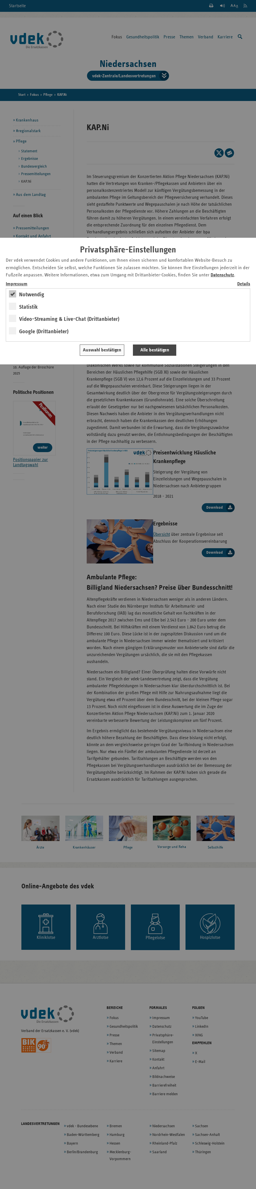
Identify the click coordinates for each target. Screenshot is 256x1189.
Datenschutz (222, 275)
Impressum (16, 284)
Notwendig (31, 294)
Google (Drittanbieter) (43, 331)
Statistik (28, 307)
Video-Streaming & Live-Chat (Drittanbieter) (69, 319)
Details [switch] (243, 284)
